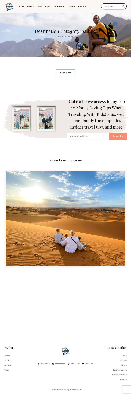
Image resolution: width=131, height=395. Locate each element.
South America (119, 374)
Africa (124, 365)
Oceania (123, 379)
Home (21, 6)
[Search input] (112, 6)
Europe (123, 360)
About (30, 6)
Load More (65, 73)
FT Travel (58, 6)
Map (47, 6)
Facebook (44, 364)
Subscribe (118, 136)
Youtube (87, 364)
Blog (40, 6)
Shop (6, 370)
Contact (82, 6)
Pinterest (74, 364)
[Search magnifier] (123, 6)
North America (119, 370)
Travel (70, 6)
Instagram (58, 364)
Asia (125, 355)
